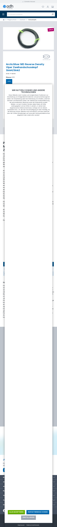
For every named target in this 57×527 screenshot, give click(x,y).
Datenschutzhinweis (33, 525)
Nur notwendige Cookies (38, 512)
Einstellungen (28, 517)
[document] (28, 299)
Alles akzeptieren (16, 512)
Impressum (21, 525)
